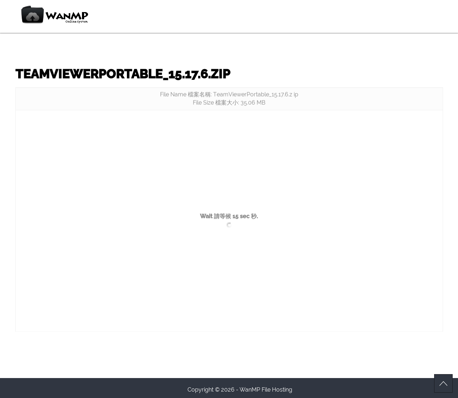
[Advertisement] (229, 168)
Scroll (443, 383)
